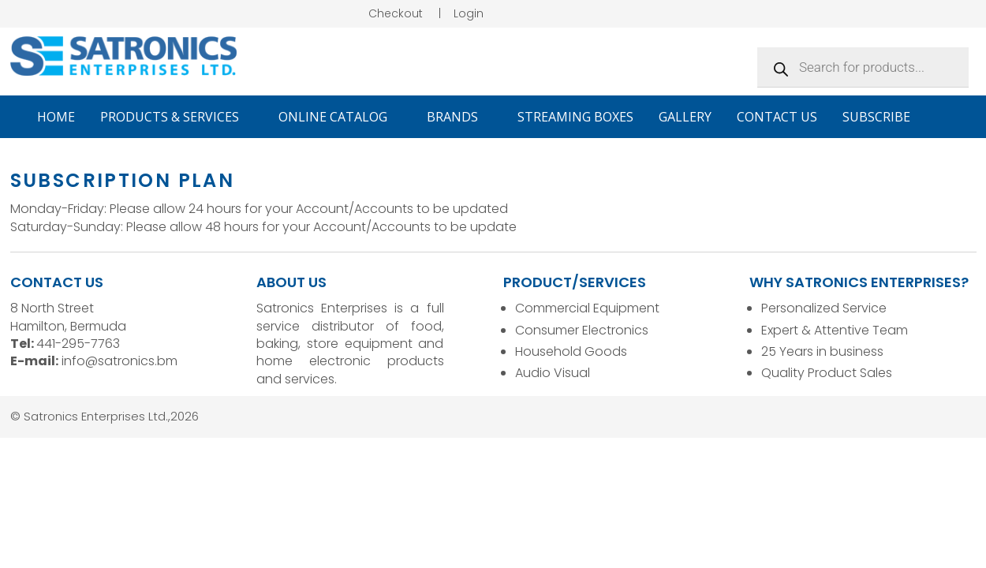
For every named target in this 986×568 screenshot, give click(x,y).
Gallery (685, 116)
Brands (459, 116)
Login (469, 13)
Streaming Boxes (575, 116)
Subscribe (876, 116)
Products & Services (176, 116)
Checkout (395, 13)
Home (56, 116)
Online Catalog (339, 116)
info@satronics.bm (119, 361)
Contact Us (777, 116)
